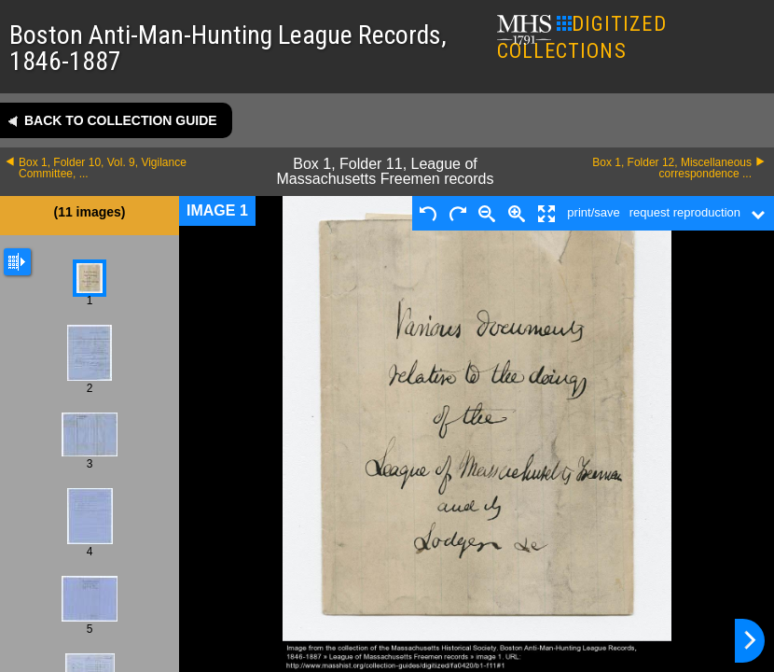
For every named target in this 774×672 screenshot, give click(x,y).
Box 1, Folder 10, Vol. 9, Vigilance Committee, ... (103, 168)
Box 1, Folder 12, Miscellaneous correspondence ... (672, 168)
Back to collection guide (120, 120)
